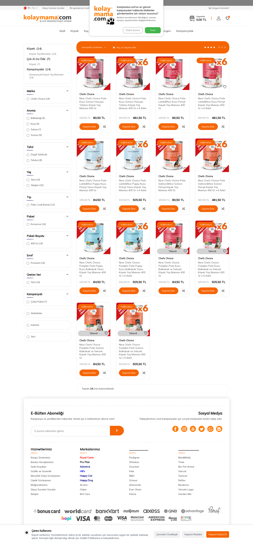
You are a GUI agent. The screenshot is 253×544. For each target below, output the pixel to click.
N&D (131, 475)
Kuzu (33, 123)
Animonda (135, 484)
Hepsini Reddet (193, 534)
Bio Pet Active (186, 466)
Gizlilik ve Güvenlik (41, 471)
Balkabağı (36, 118)
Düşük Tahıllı (37, 154)
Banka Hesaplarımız (42, 462)
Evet (152, 30)
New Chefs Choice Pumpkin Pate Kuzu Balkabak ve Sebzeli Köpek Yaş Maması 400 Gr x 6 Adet (211, 269)
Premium (36, 262)
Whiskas (134, 462)
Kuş (86, 31)
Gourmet (134, 466)
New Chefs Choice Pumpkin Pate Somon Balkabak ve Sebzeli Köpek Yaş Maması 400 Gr (92, 351)
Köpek (74, 31)
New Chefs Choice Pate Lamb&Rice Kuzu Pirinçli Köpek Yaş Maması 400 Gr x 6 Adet (211, 103)
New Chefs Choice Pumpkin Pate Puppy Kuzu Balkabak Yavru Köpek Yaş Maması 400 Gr (92, 269)
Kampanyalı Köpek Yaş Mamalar (46, 76)
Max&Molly (184, 457)
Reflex (181, 480)
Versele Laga (185, 489)
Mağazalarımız (39, 484)
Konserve (36, 224)
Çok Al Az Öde (38, 59)
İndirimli (33, 325)
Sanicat (182, 475)
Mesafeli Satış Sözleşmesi (45, 475)
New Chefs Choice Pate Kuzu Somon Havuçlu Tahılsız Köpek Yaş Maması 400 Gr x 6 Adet (132, 103)
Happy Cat (86, 475)
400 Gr (35, 243)
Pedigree (134, 457)
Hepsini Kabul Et (218, 534)
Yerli (33, 282)
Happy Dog (86, 480)
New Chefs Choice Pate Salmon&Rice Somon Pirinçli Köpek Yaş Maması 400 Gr (172, 185)
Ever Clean (135, 489)
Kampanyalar (184, 31)
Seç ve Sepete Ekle (124, 47)
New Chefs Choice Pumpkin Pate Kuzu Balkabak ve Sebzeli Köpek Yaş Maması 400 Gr (171, 269)
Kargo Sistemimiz (40, 457)
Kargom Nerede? (219, 8)
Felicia (132, 494)
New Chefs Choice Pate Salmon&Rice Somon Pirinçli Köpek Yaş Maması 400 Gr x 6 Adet (211, 185)
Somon (34, 135)
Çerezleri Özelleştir (167, 534)
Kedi (62, 31)
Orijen (83, 489)
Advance (85, 466)
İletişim (34, 494)
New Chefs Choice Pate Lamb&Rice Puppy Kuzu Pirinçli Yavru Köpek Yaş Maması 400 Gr (92, 185)
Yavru (33, 179)
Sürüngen (165, 31)
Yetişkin (35, 185)
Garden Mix (184, 494)
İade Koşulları (38, 466)
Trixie (181, 462)
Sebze (34, 129)
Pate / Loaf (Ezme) (41, 204)
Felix (131, 471)
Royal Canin (87, 457)
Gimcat (182, 471)
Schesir (133, 480)
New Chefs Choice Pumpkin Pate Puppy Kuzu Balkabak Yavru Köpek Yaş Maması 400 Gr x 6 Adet (132, 269)
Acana (83, 484)
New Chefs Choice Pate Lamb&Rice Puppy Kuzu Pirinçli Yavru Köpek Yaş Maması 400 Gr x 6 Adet (132, 185)
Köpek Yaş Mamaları (42, 53)
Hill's (82, 471)
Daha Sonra (132, 30)
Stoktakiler (34, 313)
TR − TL (30, 8)
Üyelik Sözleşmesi (41, 480)
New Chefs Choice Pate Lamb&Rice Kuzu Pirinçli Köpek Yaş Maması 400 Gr (172, 103)
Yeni (31, 336)
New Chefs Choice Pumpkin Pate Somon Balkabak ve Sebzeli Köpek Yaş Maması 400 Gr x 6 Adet (132, 351)
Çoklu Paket (37, 301)
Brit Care (85, 494)
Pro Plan (85, 462)
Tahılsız (34, 160)
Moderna (183, 484)
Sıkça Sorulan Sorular (53, 8)
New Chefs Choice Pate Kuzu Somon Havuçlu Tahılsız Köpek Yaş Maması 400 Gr (92, 103)
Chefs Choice (38, 98)
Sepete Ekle (89, 126)
